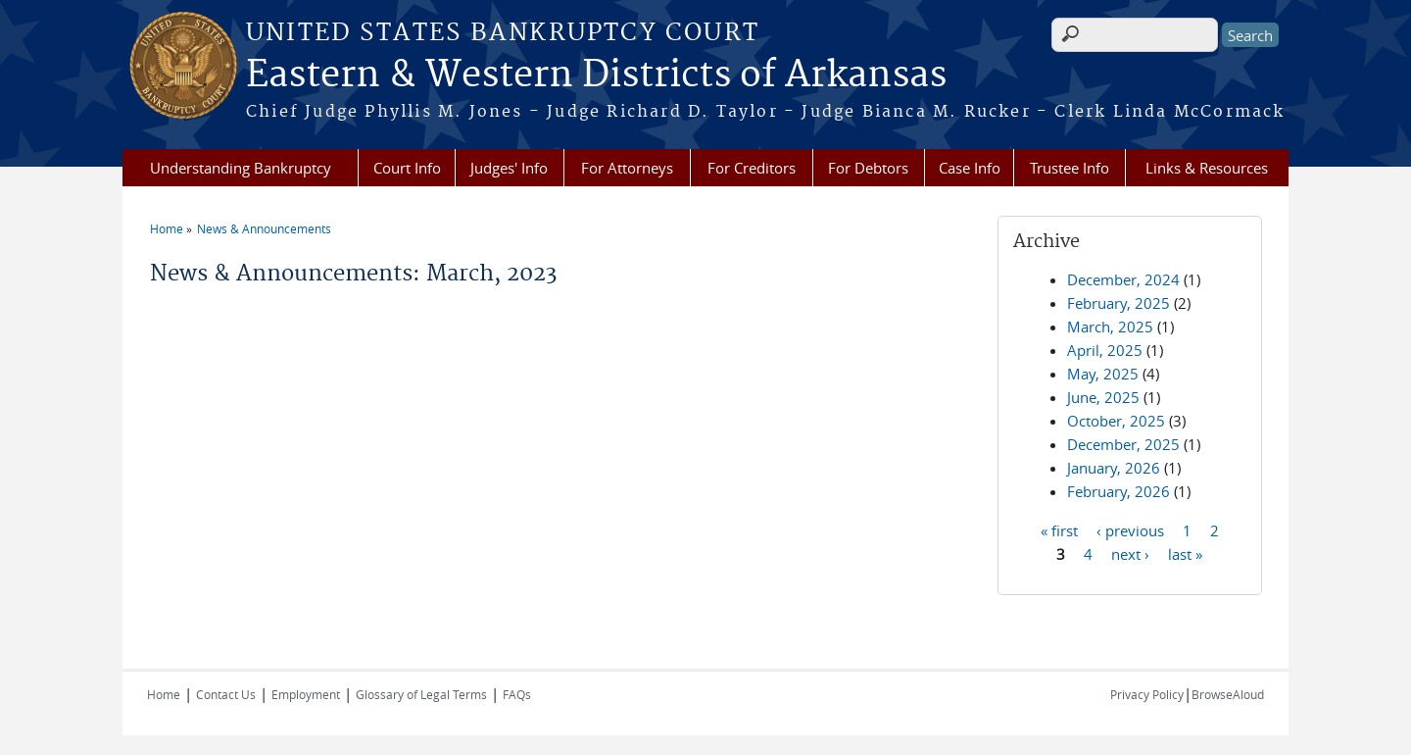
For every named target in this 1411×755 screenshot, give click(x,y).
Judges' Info (509, 167)
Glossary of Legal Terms (421, 694)
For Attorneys (627, 167)
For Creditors (751, 167)
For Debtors (868, 167)
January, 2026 (1113, 468)
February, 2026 (1118, 491)
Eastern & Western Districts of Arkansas (596, 75)
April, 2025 (1105, 350)
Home (166, 228)
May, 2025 (1103, 373)
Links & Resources (1206, 167)
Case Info (969, 167)
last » (1185, 553)
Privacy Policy (1147, 694)
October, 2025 (1116, 420)
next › (1130, 553)
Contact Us (226, 694)
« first (1059, 529)
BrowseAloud (1228, 694)
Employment (305, 694)
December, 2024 (1123, 279)
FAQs (517, 694)
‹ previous (1130, 529)
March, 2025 (1110, 326)
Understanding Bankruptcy (240, 167)
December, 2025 (1123, 444)
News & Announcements (264, 228)
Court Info (407, 167)
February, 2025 (1118, 303)
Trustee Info (1069, 167)
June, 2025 (1103, 397)
